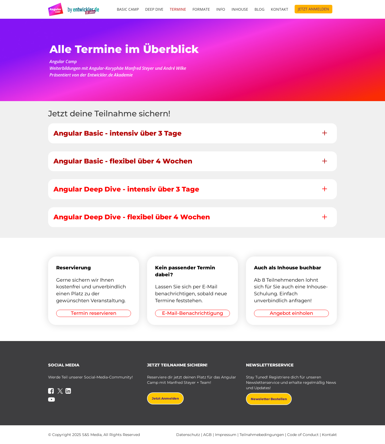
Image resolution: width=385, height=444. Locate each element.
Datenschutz (188, 434)
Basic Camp (128, 9)
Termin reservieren (93, 313)
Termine (178, 9)
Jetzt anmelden (313, 9)
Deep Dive (154, 9)
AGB (207, 434)
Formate (201, 9)
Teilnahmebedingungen (262, 434)
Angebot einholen (291, 313)
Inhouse (240, 9)
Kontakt (279, 9)
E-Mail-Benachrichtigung (192, 313)
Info (220, 9)
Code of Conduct (303, 434)
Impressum (225, 434)
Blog (259, 9)
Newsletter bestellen (269, 399)
